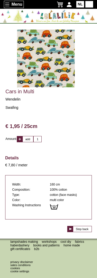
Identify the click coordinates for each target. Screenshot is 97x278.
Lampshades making (24, 242)
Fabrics (79, 242)
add (27, 139)
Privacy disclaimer (21, 261)
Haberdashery (19, 245)
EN (89, 4)
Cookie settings (19, 271)
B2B (36, 249)
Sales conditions (20, 265)
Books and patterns (46, 245)
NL (80, 4)
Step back (82, 229)
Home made (71, 245)
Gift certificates (20, 249)
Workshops (49, 242)
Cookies (15, 268)
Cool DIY (66, 242)
